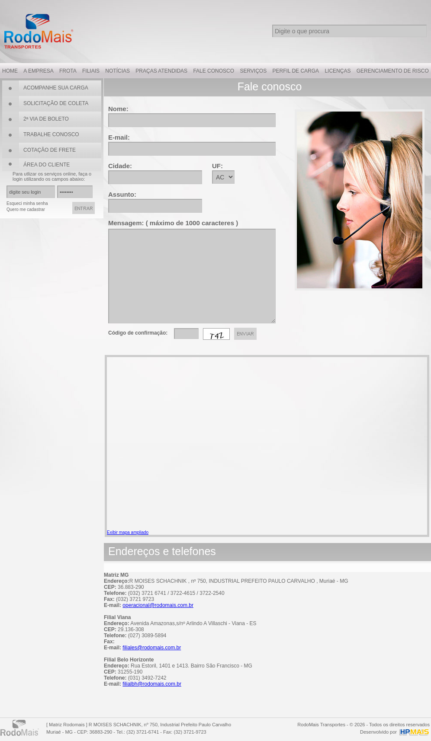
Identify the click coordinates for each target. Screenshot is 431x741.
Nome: (118, 108)
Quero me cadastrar (25, 209)
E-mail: (119, 137)
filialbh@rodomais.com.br (151, 684)
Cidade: (120, 165)
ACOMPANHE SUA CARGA (55, 88)
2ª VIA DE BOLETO (46, 119)
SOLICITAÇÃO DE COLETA (55, 103)
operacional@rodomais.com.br (157, 605)
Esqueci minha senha (27, 203)
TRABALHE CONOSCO (51, 134)
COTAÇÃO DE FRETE (49, 150)
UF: (217, 165)
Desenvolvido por (378, 732)
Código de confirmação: (137, 333)
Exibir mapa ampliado (127, 532)
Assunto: (122, 194)
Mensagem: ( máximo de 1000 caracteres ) (173, 223)
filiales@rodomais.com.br (151, 648)
